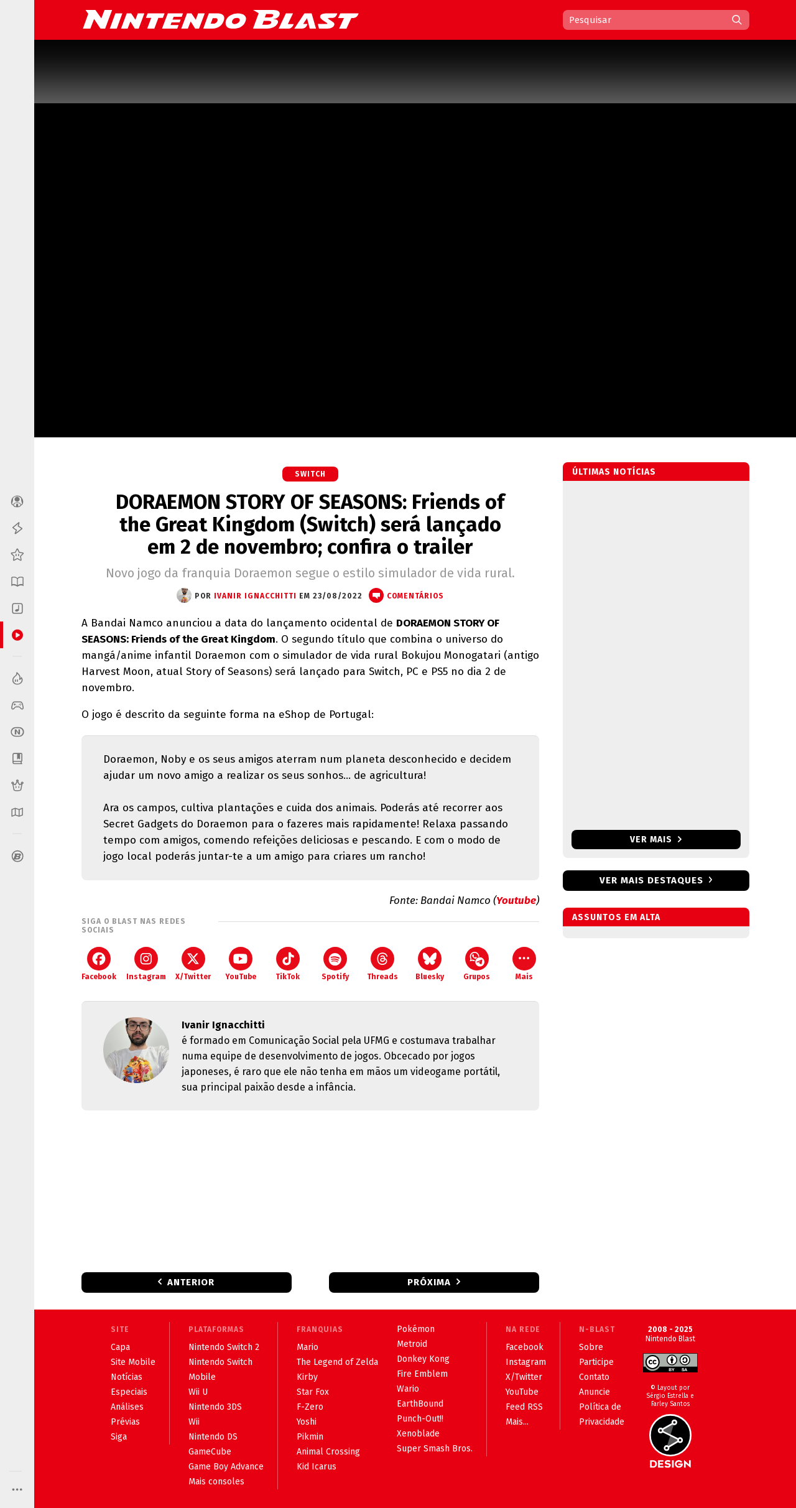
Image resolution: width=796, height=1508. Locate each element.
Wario (408, 1389)
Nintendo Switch (220, 1362)
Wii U (198, 1392)
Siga (119, 1436)
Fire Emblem (422, 1374)
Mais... (517, 1422)
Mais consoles (216, 1481)
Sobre (591, 1347)
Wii (194, 1422)
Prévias (125, 1422)
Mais (524, 964)
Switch (310, 474)
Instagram (146, 964)
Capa (120, 1347)
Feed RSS (524, 1407)
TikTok (287, 964)
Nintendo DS (213, 1436)
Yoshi (307, 1422)
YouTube (240, 964)
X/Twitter (193, 964)
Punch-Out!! (420, 1418)
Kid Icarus (316, 1466)
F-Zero (310, 1407)
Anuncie (594, 1392)
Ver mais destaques (651, 880)
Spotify (335, 964)
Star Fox (313, 1392)
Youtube (516, 900)
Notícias (126, 1377)
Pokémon (416, 1329)
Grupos (476, 964)
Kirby (307, 1377)
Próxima (429, 1282)
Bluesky (429, 964)
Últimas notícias (614, 472)
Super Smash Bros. (435, 1448)
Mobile (202, 1377)
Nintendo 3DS (215, 1407)
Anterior (191, 1282)
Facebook (98, 964)
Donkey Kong (423, 1359)
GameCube (209, 1451)
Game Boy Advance (226, 1466)
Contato (594, 1377)
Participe (596, 1362)
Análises (127, 1407)
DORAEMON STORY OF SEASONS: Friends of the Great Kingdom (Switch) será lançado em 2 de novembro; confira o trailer (310, 524)
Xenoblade (418, 1433)
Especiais (129, 1392)
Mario (307, 1347)
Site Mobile (133, 1362)
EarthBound (420, 1404)
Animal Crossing (328, 1451)
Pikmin (310, 1436)
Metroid (412, 1344)
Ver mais (656, 839)
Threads (382, 964)
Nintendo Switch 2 (223, 1347)
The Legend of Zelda (337, 1362)
